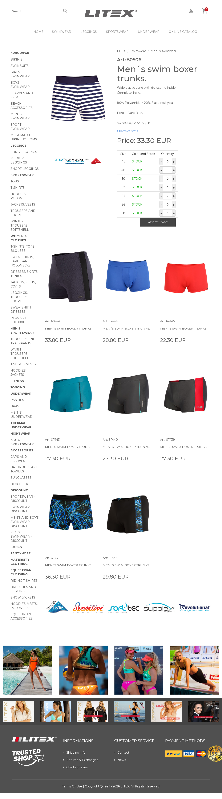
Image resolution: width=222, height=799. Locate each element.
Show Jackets (23, 597)
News (120, 760)
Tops (15, 181)
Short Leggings (25, 169)
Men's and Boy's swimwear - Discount (25, 522)
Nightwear (20, 433)
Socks (16, 547)
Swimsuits (20, 66)
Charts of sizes (127, 131)
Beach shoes (22, 484)
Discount (19, 490)
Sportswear (117, 32)
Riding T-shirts (24, 581)
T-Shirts (18, 188)
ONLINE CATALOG (183, 32)
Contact (121, 752)
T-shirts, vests (23, 364)
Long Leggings (24, 152)
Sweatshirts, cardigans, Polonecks (22, 261)
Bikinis (17, 59)
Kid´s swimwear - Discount (21, 536)
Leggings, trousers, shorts (19, 297)
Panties (17, 400)
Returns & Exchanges (80, 760)
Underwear (149, 32)
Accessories (22, 450)
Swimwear (61, 32)
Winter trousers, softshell (20, 225)
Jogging (18, 387)
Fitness (17, 381)
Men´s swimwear (163, 51)
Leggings (88, 32)
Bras (15, 406)
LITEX (121, 51)
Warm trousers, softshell (20, 354)
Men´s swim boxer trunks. (69, 328)
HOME (38, 32)
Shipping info (74, 752)
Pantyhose (21, 553)
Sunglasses (21, 478)
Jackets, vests (23, 204)
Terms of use (72, 786)
